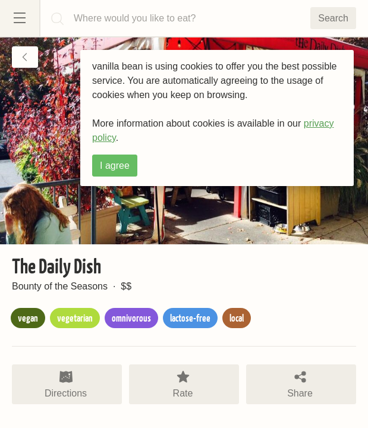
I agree (115, 165)
